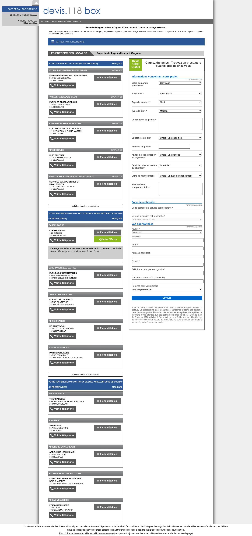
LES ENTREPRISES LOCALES (23, 15)
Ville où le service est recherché (148, 216)
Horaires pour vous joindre (145, 286)
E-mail (136, 261)
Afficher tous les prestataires (85, 206)
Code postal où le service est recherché (152, 207)
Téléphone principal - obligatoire (148, 269)
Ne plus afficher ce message (99, 533)
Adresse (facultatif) (141, 253)
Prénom (136, 236)
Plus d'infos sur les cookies (72, 533)
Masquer (117, 64)
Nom (135, 244)
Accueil (44, 21)
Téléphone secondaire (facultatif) (148, 277)
